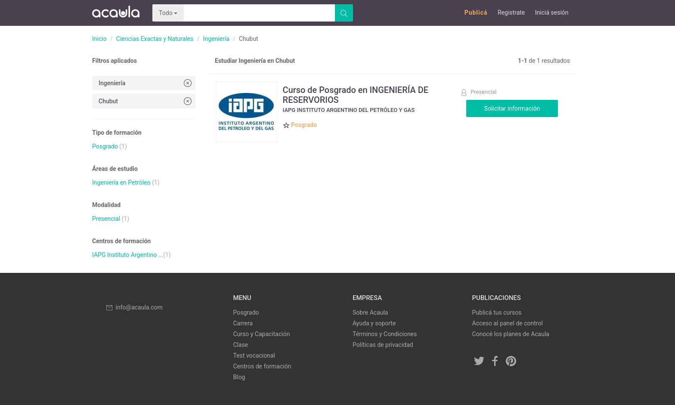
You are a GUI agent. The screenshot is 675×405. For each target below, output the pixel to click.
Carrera (243, 323)
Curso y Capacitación (261, 334)
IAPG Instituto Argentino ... (127, 254)
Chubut (146, 101)
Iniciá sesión (552, 12)
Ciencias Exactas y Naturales (155, 38)
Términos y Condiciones (385, 334)
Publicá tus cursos (497, 312)
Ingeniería (216, 38)
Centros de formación (262, 366)
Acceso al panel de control (507, 323)
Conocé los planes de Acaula (510, 334)
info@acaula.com (134, 307)
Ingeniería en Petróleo (121, 182)
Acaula (115, 13)
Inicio (99, 38)
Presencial (106, 218)
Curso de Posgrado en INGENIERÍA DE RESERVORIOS (356, 95)
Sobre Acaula (370, 312)
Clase (240, 344)
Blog (239, 377)
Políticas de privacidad (383, 344)
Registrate (511, 12)
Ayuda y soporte (374, 323)
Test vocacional (254, 355)
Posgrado (105, 146)
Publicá (476, 12)
